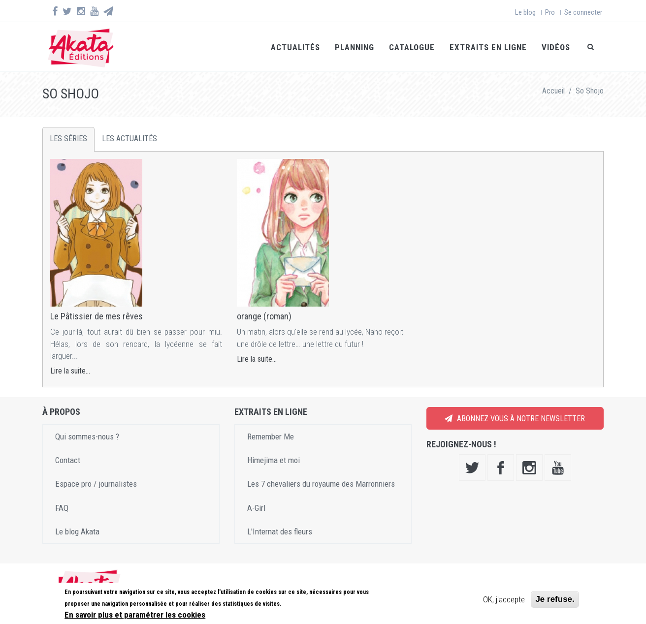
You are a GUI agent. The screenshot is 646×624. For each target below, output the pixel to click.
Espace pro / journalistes (96, 484)
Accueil (553, 90)
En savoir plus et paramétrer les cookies (135, 615)
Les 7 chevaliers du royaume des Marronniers (321, 484)
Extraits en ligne (488, 47)
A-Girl (256, 508)
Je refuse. (554, 599)
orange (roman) (264, 316)
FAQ (61, 508)
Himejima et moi (273, 460)
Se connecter (583, 12)
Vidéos (556, 47)
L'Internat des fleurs (279, 531)
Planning (354, 47)
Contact (67, 460)
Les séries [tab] (68, 138)
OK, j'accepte (504, 599)
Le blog (525, 12)
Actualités (295, 47)
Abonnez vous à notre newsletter (515, 418)
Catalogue (412, 47)
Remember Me (270, 436)
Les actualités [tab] (129, 138)
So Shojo (590, 90)
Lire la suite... (70, 370)
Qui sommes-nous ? (87, 436)
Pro (550, 12)
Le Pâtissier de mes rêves (96, 316)
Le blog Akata (77, 531)
